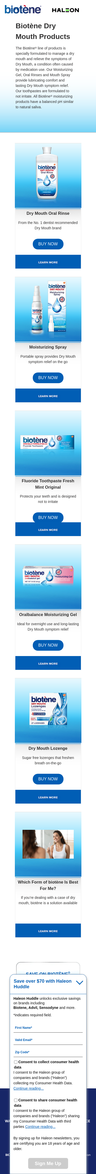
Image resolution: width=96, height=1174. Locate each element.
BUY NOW (48, 244)
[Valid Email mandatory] (48, 1040)
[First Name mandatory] (48, 1027)
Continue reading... (29, 1088)
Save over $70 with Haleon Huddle (43, 984)
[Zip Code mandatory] (48, 1052)
